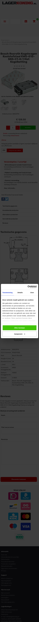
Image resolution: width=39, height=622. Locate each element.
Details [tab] (20, 292)
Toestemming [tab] (7, 292)
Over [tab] (32, 292)
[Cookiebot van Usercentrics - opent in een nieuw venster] (28, 286)
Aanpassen (19, 334)
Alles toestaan (19, 328)
